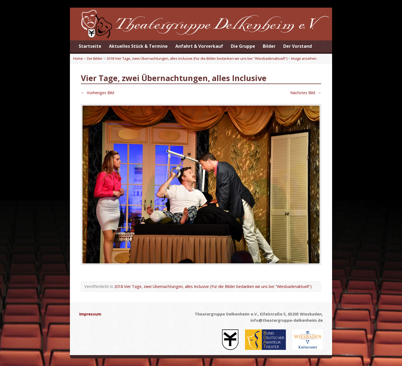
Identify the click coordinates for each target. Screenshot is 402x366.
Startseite (90, 46)
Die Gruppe (243, 46)
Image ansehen (304, 58)
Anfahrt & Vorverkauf (199, 46)
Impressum (90, 314)
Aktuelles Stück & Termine (138, 46)
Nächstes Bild (305, 92)
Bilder (269, 46)
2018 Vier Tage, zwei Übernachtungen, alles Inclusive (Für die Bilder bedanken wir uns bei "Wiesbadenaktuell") (197, 58)
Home (78, 58)
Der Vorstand (297, 46)
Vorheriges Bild (97, 92)
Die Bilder (95, 58)
